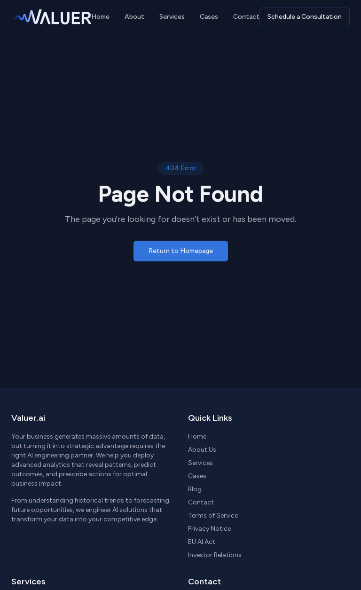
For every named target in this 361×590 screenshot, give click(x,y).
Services (172, 17)
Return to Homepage (181, 251)
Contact (246, 17)
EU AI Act (201, 542)
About (134, 17)
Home (100, 17)
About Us (202, 450)
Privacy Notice (209, 529)
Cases (209, 17)
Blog (195, 489)
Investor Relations (215, 555)
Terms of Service (213, 515)
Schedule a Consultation (304, 17)
